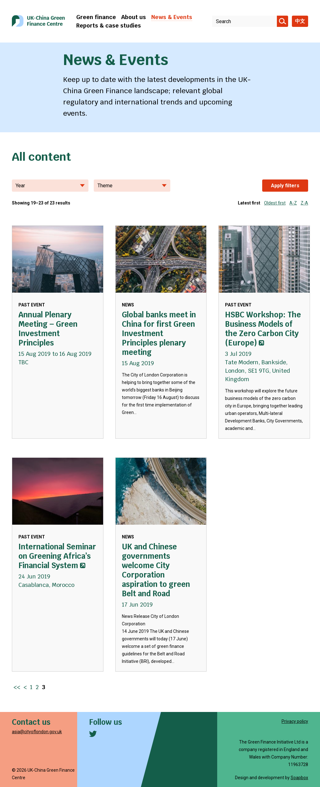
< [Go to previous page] (25, 687)
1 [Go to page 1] (31, 687)
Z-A (304, 202)
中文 (300, 21)
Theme (132, 186)
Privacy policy (295, 721)
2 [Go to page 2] (37, 687)
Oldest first (275, 202)
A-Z (293, 202)
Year (50, 186)
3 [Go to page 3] (43, 687)
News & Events (171, 17)
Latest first (249, 202)
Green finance (96, 17)
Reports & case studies (108, 25)
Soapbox (299, 777)
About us (133, 17)
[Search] (282, 21)
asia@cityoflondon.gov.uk (37, 731)
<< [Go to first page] (16, 687)
